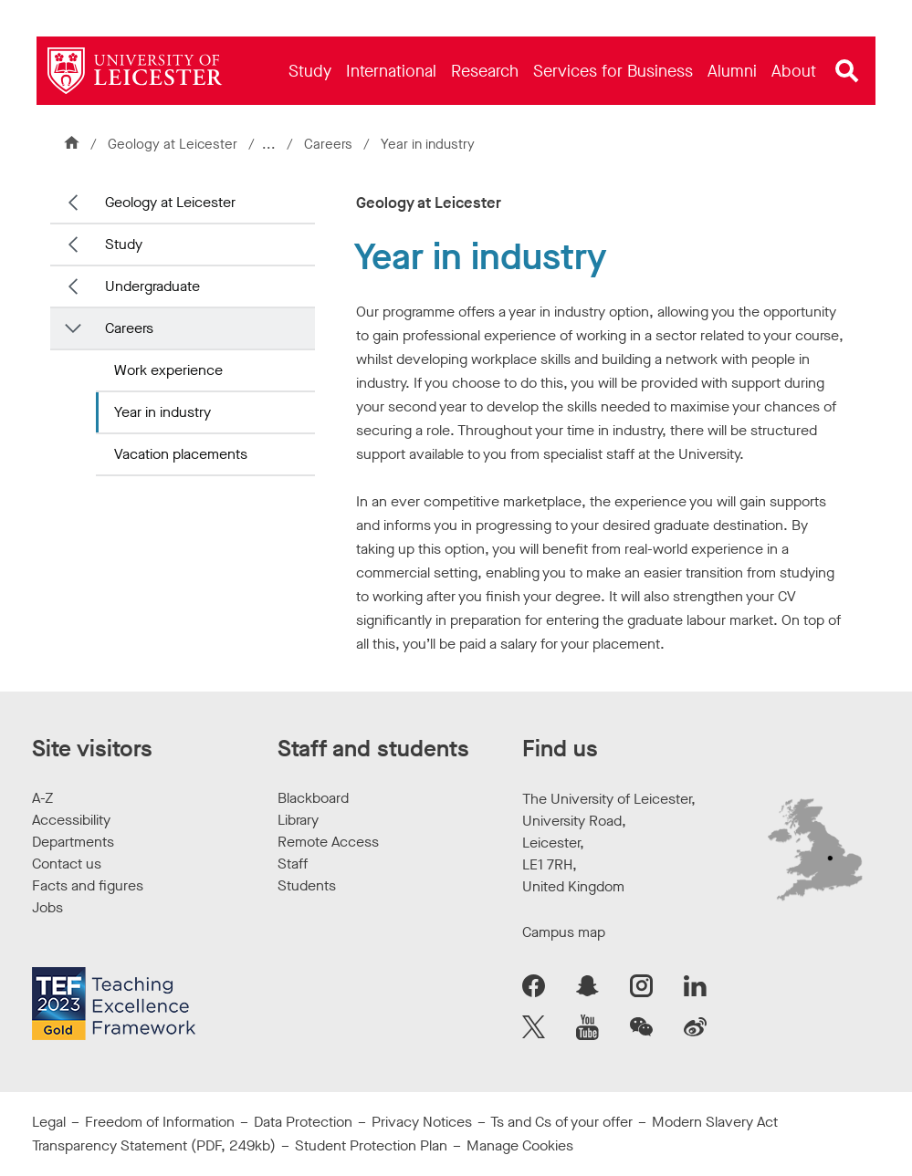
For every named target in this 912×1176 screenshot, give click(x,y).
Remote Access (328, 841)
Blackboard (313, 797)
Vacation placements (180, 453)
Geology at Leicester (172, 144)
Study (123, 244)
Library (298, 819)
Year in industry (162, 411)
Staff (293, 863)
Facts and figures (87, 885)
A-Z (42, 797)
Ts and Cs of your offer (561, 1121)
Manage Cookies (519, 1145)
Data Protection (303, 1121)
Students (307, 885)
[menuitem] (310, 70)
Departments (73, 841)
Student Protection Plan (371, 1145)
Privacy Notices (422, 1121)
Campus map (563, 932)
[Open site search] (847, 71)
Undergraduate (152, 286)
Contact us (66, 863)
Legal (49, 1121)
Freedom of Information (160, 1121)
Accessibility (71, 819)
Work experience (168, 370)
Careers (332, 144)
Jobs (47, 907)
